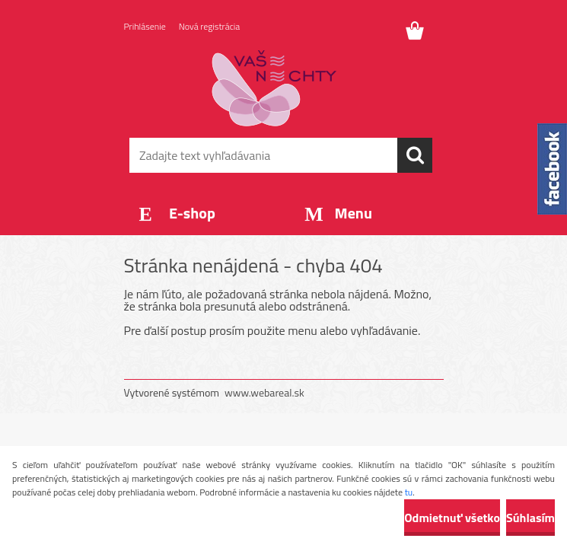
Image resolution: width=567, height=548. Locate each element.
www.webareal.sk (264, 392)
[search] (414, 155)
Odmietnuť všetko (452, 517)
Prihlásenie (145, 26)
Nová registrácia (209, 26)
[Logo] (274, 88)
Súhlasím (530, 517)
